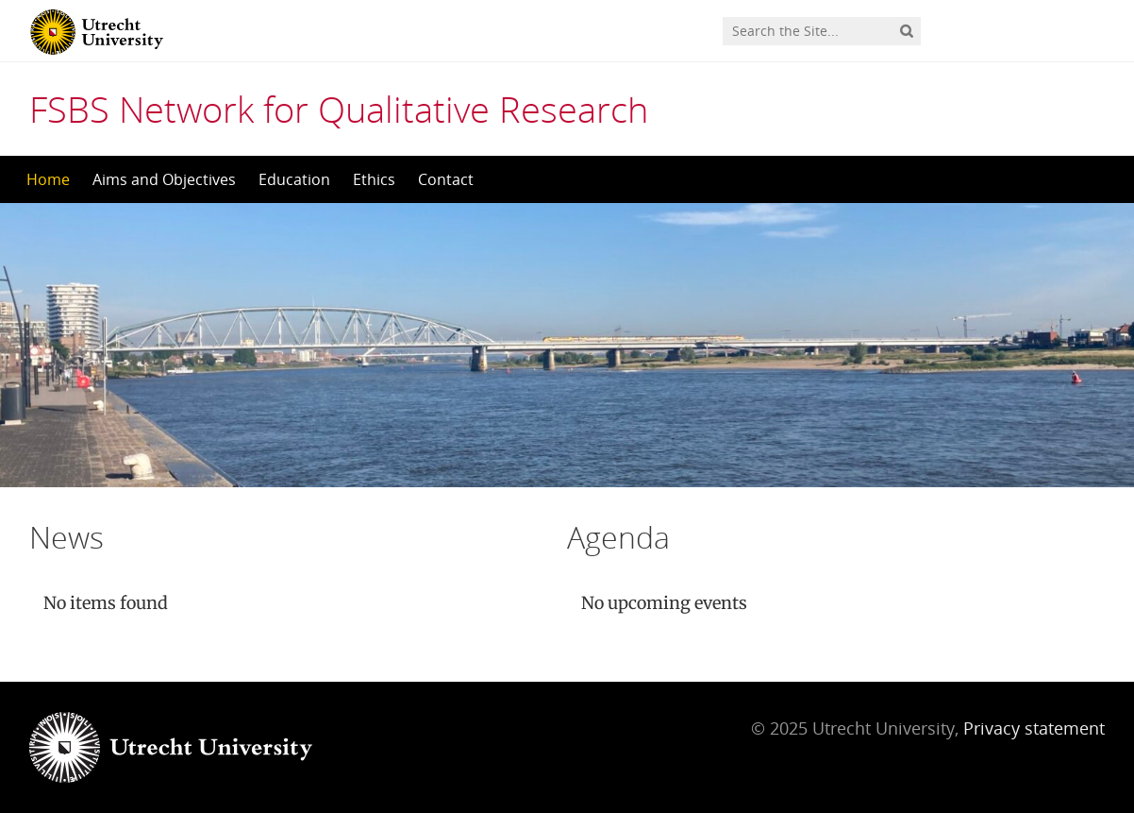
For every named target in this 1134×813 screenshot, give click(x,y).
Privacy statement (1034, 728)
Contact (446, 179)
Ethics (374, 179)
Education (294, 179)
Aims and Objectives (164, 179)
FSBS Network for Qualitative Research (338, 108)
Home (48, 179)
